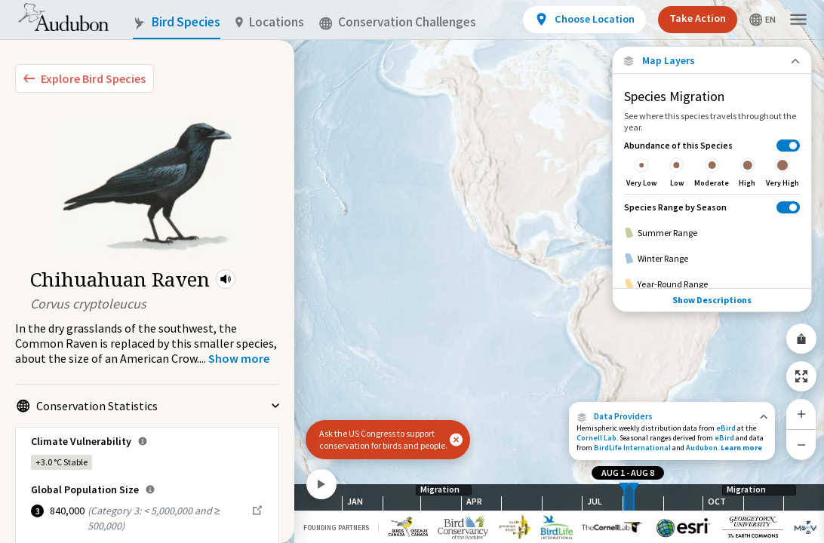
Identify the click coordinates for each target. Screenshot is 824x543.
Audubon (702, 447)
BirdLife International (632, 447)
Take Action (697, 18)
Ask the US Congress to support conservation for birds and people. (383, 439)
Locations (269, 22)
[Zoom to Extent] (801, 376)
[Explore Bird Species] (84, 78)
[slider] (624, 497)
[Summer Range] (712, 233)
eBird (726, 428)
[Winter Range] (712, 259)
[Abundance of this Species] (712, 163)
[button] (225, 279)
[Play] (321, 484)
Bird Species (176, 22)
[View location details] (584, 19)
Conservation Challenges (397, 22)
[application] (412, 271)
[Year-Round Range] (712, 284)
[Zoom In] (801, 414)
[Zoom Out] (801, 444)
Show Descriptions (712, 299)
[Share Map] (801, 339)
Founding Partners (336, 527)
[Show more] (238, 358)
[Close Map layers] (712, 60)
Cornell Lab (596, 438)
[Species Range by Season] (712, 207)
